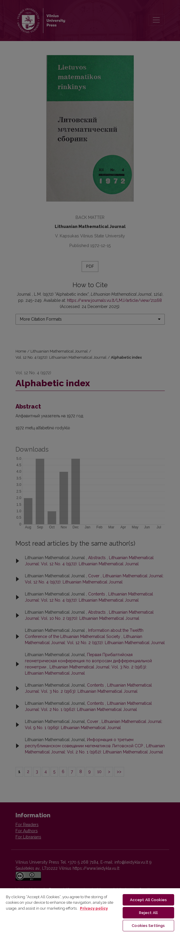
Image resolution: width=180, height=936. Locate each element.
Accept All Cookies (148, 900)
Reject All (148, 913)
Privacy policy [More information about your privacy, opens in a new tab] (94, 908)
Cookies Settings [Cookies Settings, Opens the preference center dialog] (148, 925)
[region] (90, 912)
